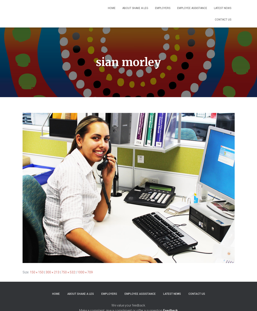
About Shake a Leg (135, 8)
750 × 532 (68, 272)
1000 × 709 (85, 272)
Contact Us (223, 19)
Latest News (222, 8)
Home (112, 8)
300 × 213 (52, 272)
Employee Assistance (192, 8)
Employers (162, 8)
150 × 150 (37, 272)
